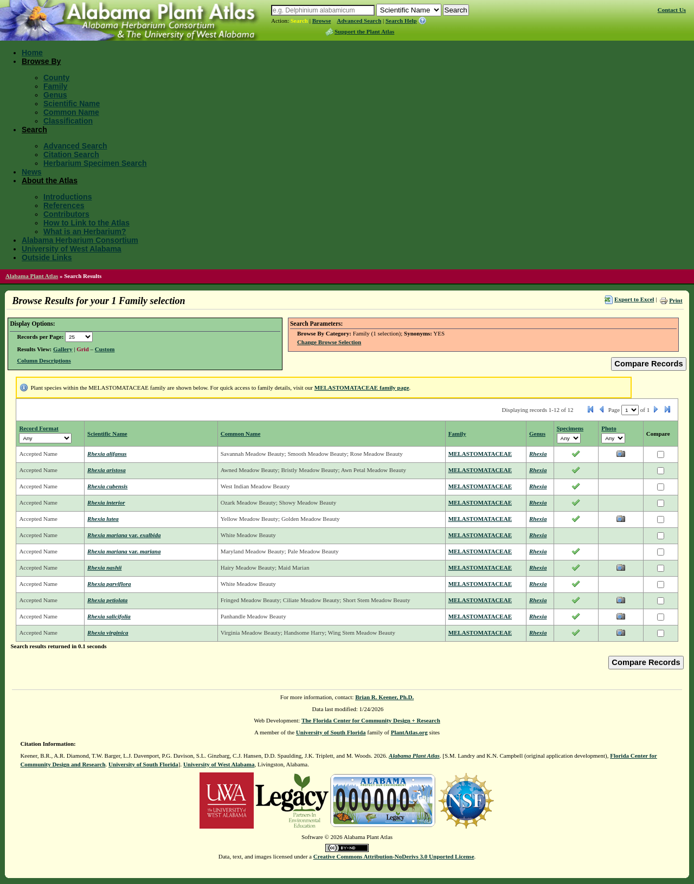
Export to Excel (634, 299)
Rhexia (538, 453)
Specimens (570, 428)
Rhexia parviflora (109, 583)
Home (32, 52)
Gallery (62, 349)
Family (55, 86)
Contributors (66, 214)
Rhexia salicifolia (109, 616)
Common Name (71, 112)
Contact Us (672, 10)
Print (675, 300)
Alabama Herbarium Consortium (80, 240)
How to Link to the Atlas (86, 222)
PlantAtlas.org (409, 732)
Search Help (401, 20)
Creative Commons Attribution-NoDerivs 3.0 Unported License (393, 856)
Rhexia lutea (103, 518)
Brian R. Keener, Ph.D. (384, 697)
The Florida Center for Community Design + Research (370, 720)
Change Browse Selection (329, 342)
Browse (321, 20)
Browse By (41, 61)
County (56, 77)
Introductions (67, 196)
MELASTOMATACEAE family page (361, 387)
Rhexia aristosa (106, 470)
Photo (608, 428)
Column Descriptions (43, 360)
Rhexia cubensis (107, 486)
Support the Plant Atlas (364, 31)
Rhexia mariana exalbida (123, 535)
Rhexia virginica (107, 632)
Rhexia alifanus (106, 453)
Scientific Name (71, 103)
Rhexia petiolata (107, 600)
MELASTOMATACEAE (480, 453)
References (64, 205)
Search (299, 20)
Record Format (38, 428)
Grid (82, 349)
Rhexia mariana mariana (123, 551)
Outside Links (47, 257)
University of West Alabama (71, 248)
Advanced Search (359, 20)
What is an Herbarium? (84, 231)
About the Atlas (50, 180)
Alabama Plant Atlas (31, 276)
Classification (68, 121)
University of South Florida (331, 732)
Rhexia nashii (104, 567)
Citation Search (71, 154)
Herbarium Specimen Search (95, 163)
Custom (105, 349)
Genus (55, 95)
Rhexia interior (106, 502)
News (32, 171)
